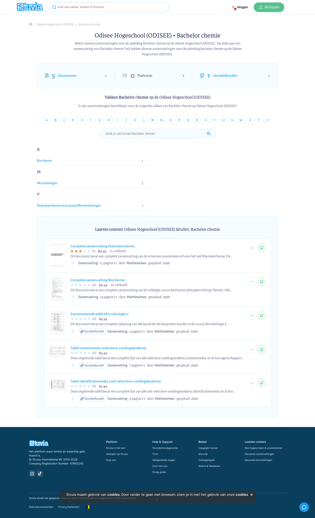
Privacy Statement (68, 507)
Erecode (203, 454)
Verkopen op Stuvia (117, 454)
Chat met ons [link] (159, 466)
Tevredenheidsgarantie (165, 448)
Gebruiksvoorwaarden (41, 507)
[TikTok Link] (40, 473)
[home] (30, 7)
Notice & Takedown (209, 466)
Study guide (159, 472)
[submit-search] (209, 134)
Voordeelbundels (225, 76)
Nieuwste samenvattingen (259, 454)
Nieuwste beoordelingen (258, 460)
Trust (155, 454)
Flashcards (144, 76)
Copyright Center (208, 448)
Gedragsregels (206, 460)
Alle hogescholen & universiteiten (263, 448)
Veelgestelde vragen (163, 460)
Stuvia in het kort (115, 448)
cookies (113, 495)
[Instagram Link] (32, 473)
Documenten (67, 76)
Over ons (111, 460)
